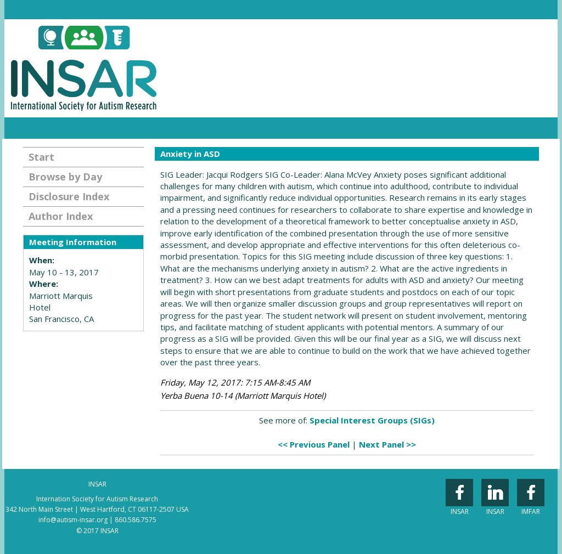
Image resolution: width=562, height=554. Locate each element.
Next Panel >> (387, 444)
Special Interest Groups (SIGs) (372, 420)
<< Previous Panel (314, 444)
